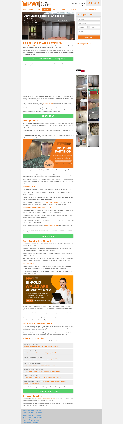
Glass (63, 9)
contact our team (48, 391)
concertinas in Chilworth (52, 202)
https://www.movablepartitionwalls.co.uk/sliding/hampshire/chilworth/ (41, 353)
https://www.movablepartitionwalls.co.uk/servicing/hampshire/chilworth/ (42, 371)
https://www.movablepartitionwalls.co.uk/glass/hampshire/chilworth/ (41, 365)
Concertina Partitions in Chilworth (31, 420)
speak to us (48, 116)
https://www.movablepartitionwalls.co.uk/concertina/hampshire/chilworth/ (42, 377)
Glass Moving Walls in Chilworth (31, 419)
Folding (46, 9)
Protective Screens (90, 9)
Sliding (38, 9)
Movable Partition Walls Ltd (31, 45)
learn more (48, 236)
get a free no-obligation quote (48, 59)
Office (31, 9)
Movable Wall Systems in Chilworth (32, 410)
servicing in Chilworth (47, 103)
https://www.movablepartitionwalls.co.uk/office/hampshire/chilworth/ (41, 346)
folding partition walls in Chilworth (47, 398)
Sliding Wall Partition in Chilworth (31, 414)
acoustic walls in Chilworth (51, 225)
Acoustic (55, 9)
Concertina (73, 9)
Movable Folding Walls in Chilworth (32, 415)
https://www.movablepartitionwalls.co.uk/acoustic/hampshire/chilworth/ (42, 359)
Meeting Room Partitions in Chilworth (32, 412)
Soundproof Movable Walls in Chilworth (33, 417)
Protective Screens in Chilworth (31, 422)
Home (24, 9)
